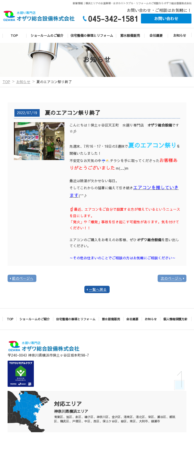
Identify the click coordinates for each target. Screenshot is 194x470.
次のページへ (171, 278)
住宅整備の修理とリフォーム (91, 35)
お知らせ (179, 35)
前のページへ (22, 278)
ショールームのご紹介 (47, 35)
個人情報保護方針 (175, 319)
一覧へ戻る (98, 289)
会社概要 (156, 35)
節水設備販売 (130, 35)
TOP (14, 35)
